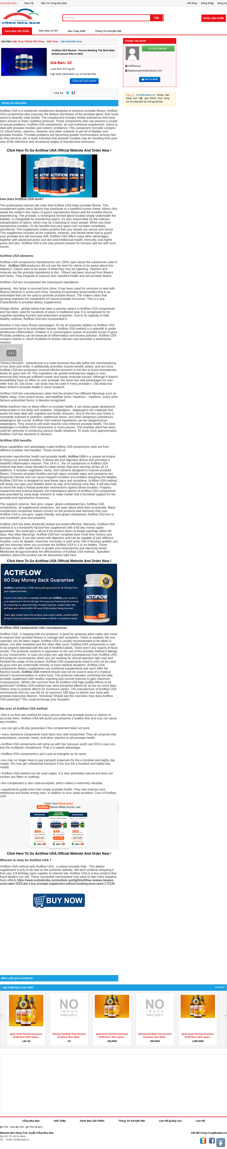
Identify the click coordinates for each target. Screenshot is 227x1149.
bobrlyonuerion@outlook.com (145, 70)
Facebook (212, 1141)
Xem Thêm (220, 987)
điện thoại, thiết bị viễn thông (28, 41)
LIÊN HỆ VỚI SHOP (84, 81)
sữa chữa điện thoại (71, 41)
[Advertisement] (59, 942)
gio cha (4, 1126)
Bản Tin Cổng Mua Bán (54, 3)
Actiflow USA (17, 265)
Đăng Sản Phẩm (213, 18)
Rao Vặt (29, 3)
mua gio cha (17, 1126)
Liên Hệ (200, 1120)
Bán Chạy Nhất (76, 31)
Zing (73, 92)
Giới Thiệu (60, 1120)
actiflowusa (134, 65)
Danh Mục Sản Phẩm (17, 31)
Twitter (67, 92)
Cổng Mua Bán (8, 3)
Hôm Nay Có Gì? (48, 30)
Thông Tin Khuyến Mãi (108, 31)
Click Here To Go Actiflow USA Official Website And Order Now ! (59, 150)
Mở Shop (192, 3)
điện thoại (52, 41)
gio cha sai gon (34, 1126)
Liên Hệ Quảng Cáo (170, 1120)
